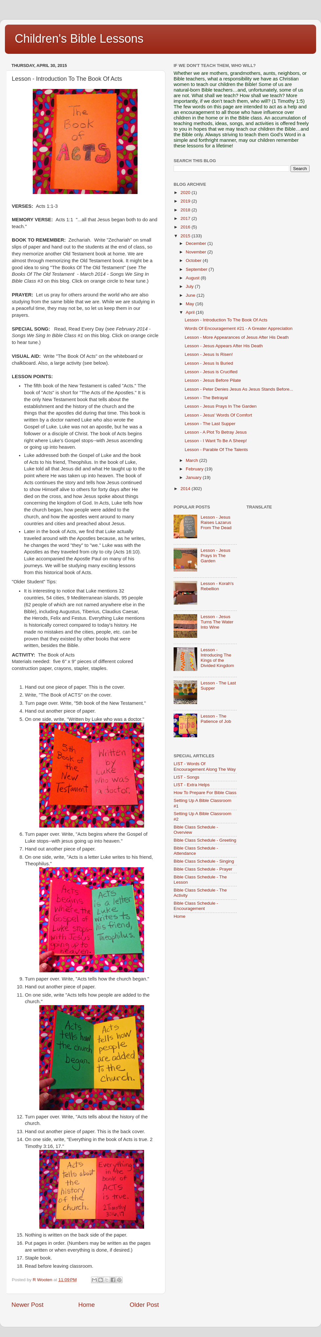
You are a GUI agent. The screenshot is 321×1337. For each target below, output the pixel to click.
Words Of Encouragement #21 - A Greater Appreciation (239, 328)
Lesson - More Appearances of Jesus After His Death (237, 337)
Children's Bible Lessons (79, 38)
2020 (186, 192)
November (196, 251)
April (191, 312)
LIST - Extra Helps (192, 784)
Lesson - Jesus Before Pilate (213, 380)
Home (86, 1304)
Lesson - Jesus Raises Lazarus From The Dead (215, 522)
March (192, 460)
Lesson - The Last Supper (210, 423)
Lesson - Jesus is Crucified (211, 371)
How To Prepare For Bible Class (205, 792)
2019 (186, 201)
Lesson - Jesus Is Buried (209, 363)
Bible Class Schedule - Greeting (205, 840)
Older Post (144, 1304)
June (191, 295)
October (194, 260)
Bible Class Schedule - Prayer (203, 869)
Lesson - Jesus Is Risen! (209, 354)
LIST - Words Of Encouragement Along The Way (205, 766)
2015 (186, 235)
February (195, 468)
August (193, 277)
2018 (186, 209)
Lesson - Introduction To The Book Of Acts (226, 319)
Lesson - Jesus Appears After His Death (224, 345)
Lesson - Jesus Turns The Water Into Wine (216, 622)
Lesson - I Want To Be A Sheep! (216, 440)
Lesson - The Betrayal (206, 397)
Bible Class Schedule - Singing (204, 861)
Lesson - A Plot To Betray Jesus (216, 432)
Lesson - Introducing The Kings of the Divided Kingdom (217, 657)
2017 (186, 218)
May (190, 303)
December (196, 243)
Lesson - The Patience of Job (215, 719)
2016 (186, 227)
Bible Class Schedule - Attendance (196, 851)
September (197, 269)
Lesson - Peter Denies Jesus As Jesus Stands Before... (239, 389)
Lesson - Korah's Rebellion (217, 586)
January (194, 477)
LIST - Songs (186, 777)
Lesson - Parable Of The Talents (216, 449)
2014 (186, 488)
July (190, 286)
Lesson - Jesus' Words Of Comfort (218, 415)
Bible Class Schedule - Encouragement (196, 906)
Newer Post (27, 1304)
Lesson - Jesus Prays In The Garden (221, 406)
